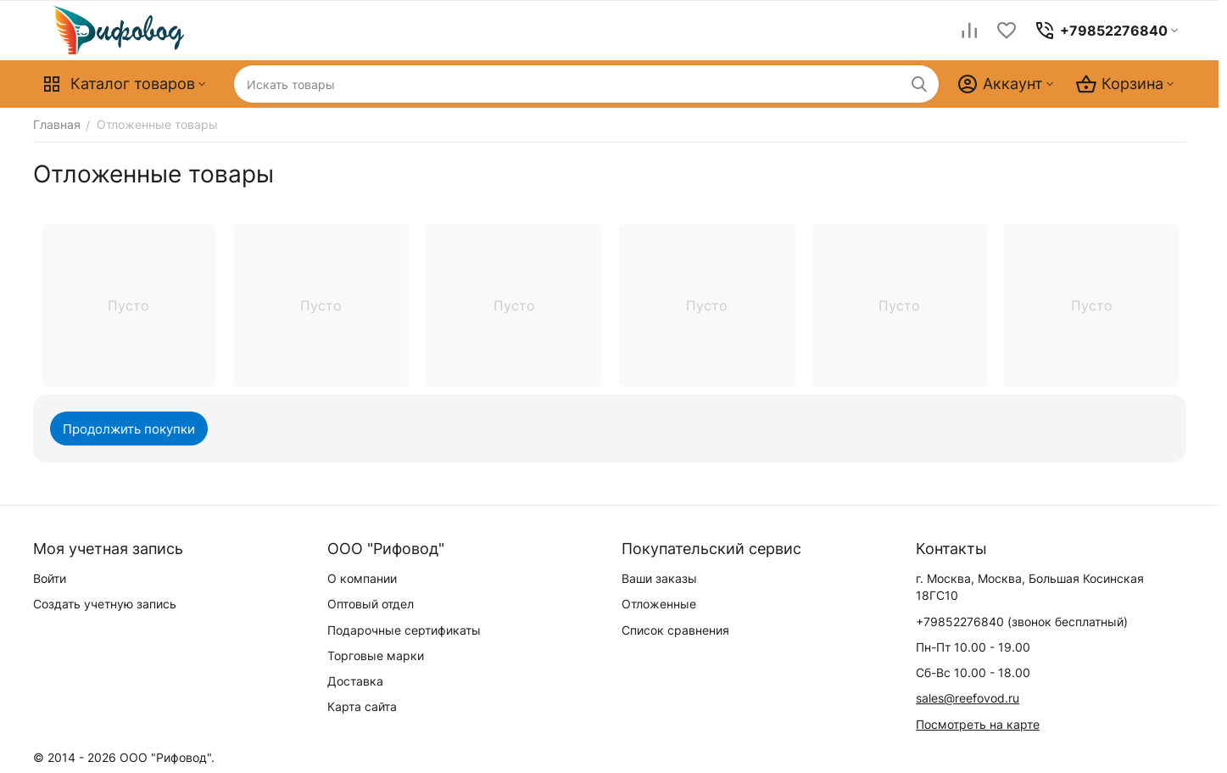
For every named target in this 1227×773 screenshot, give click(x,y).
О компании (362, 578)
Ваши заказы (659, 578)
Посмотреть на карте (978, 724)
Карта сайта (362, 706)
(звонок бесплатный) (1022, 621)
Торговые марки (375, 655)
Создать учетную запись (104, 604)
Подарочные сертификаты (404, 630)
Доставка (355, 681)
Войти (49, 578)
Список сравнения (675, 630)
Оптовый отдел (370, 604)
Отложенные (659, 604)
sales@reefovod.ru (967, 698)
